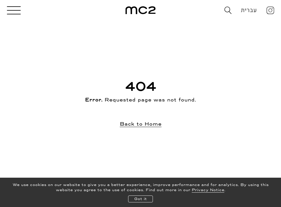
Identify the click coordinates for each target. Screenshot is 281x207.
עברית (249, 10)
